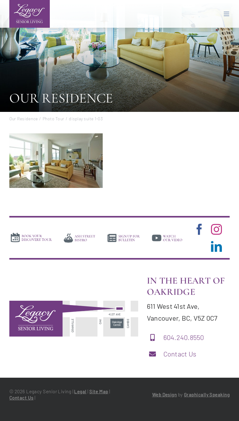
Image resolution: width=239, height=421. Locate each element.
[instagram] (216, 229)
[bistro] (79, 235)
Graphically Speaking (207, 394)
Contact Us (180, 354)
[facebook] (199, 229)
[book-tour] (31, 234)
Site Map (98, 391)
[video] (167, 235)
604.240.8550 (183, 337)
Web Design (164, 394)
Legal (80, 391)
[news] (123, 235)
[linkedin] (216, 246)
